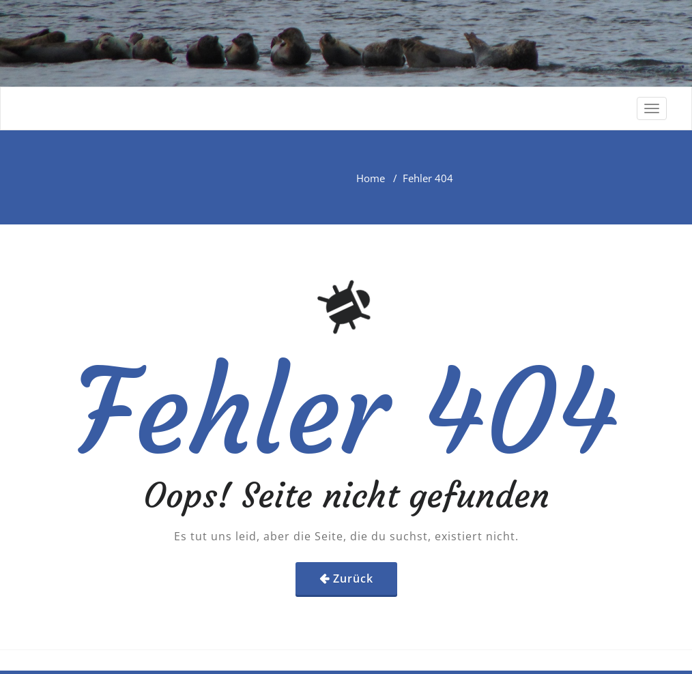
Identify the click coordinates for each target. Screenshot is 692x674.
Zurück (353, 578)
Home (370, 178)
